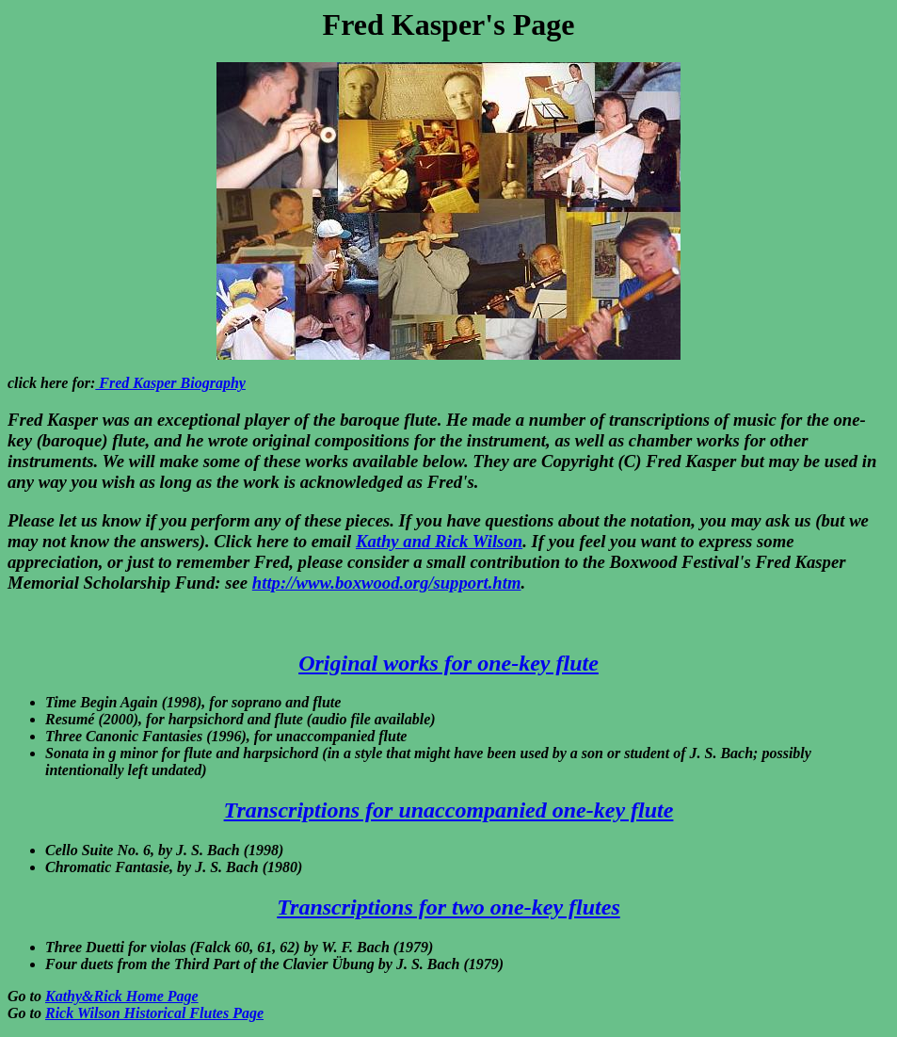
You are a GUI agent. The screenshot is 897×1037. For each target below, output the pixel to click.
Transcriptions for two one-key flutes (448, 907)
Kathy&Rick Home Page (122, 996)
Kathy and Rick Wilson (439, 541)
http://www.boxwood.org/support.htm (386, 582)
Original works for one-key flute (448, 663)
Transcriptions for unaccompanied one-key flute (449, 810)
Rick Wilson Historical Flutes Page (154, 1013)
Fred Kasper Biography (170, 383)
